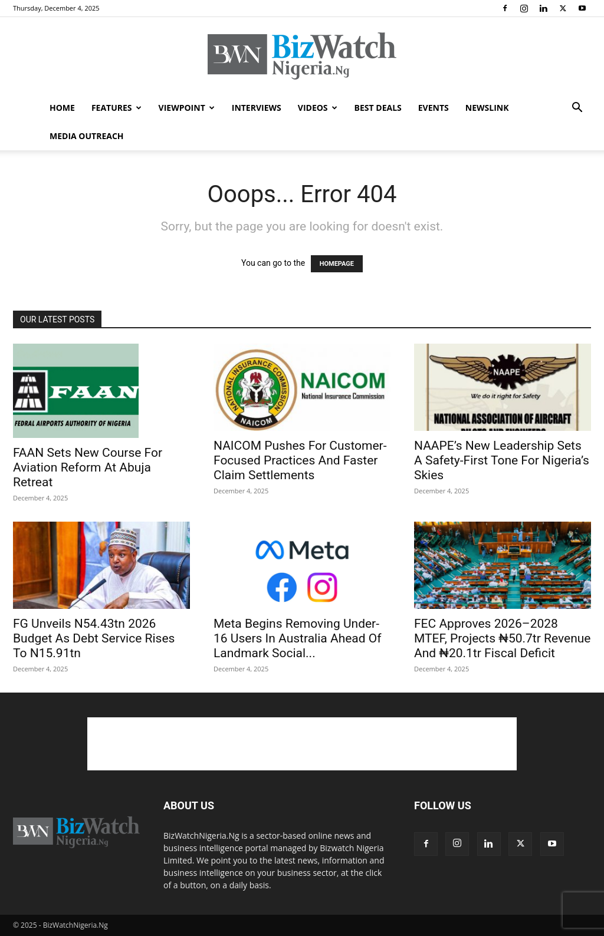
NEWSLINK (487, 107)
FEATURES (116, 107)
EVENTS (433, 107)
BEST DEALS (378, 107)
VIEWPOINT (187, 107)
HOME (62, 107)
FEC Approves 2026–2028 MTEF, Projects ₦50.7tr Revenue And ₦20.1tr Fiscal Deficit (502, 638)
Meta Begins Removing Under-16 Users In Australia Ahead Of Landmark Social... (298, 638)
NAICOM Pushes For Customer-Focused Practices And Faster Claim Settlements (300, 460)
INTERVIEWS (256, 107)
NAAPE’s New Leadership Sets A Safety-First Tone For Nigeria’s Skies (501, 460)
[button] (577, 108)
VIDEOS (317, 107)
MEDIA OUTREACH (87, 135)
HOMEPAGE (337, 264)
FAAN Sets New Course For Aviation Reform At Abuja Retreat (87, 467)
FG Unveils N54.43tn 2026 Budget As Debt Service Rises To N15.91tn (94, 638)
